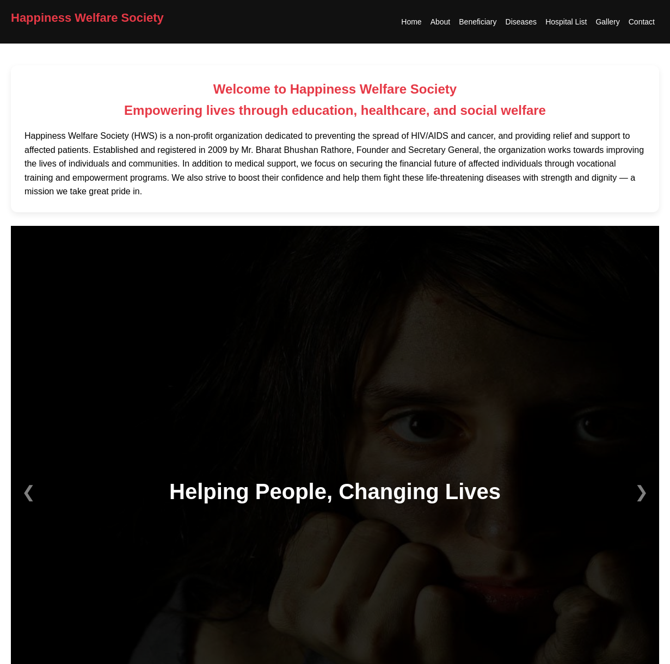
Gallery (607, 21)
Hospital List (566, 21)
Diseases (521, 21)
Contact (642, 21)
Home (411, 21)
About (441, 21)
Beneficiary (477, 21)
